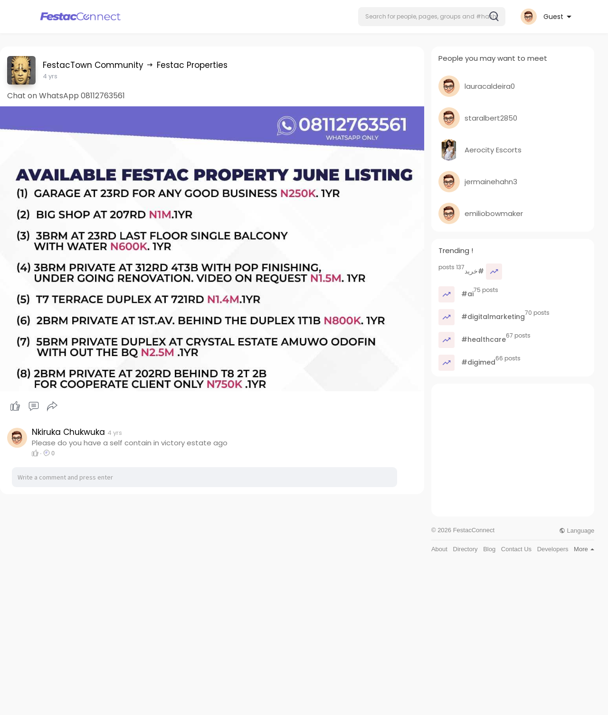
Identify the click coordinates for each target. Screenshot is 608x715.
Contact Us (516, 549)
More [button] (584, 549)
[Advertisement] (512, 450)
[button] (431, 16)
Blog (489, 549)
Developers (553, 549)
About (439, 549)
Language (576, 530)
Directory (465, 549)
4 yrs (50, 76)
